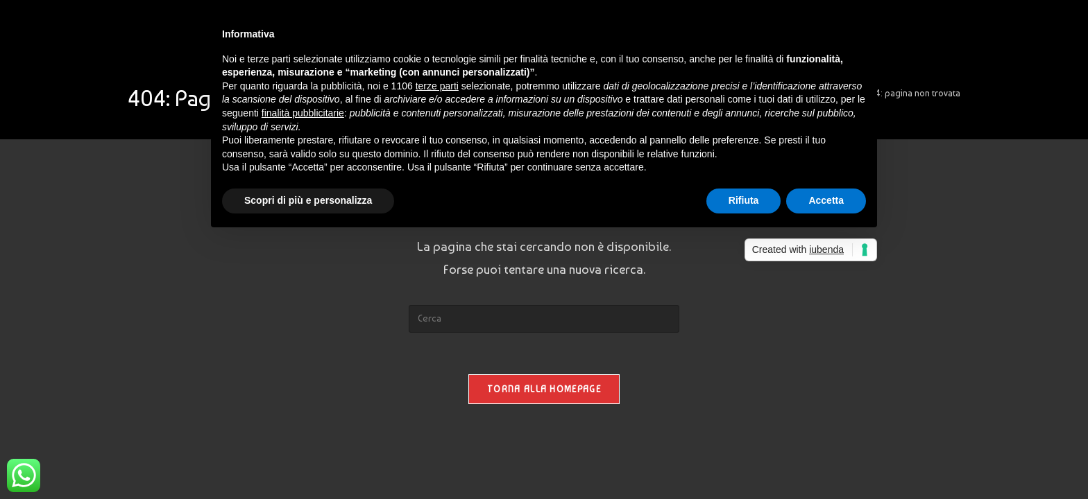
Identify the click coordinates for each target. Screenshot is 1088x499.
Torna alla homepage (544, 389)
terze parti (437, 85)
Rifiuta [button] (744, 200)
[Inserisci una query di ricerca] (544, 319)
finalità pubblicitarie (303, 113)
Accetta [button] (826, 200)
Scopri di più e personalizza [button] (308, 200)
